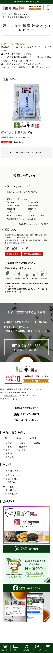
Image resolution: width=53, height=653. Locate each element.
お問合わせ (11, 482)
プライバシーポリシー (10, 399)
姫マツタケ (26, 14)
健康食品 (23, 447)
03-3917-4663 (11, 396)
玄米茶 (9, 453)
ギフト (33, 438)
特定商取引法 (12, 493)
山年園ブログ (12, 490)
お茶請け (23, 443)
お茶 (4, 438)
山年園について (13, 470)
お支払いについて (14, 475)
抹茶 (8, 450)
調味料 (17, 14)
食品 (10, 14)
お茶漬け (23, 450)
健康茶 (9, 443)
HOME (3, 14)
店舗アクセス (12, 479)
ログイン (48, 7)
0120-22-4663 (26, 414)
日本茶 (9, 447)
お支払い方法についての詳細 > (33, 224)
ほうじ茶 (10, 457)
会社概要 (10, 487)
